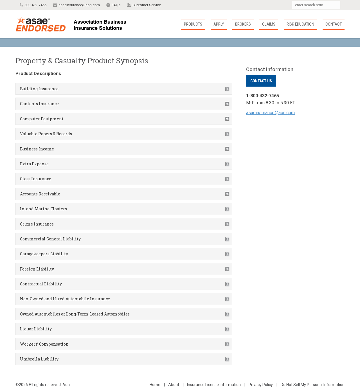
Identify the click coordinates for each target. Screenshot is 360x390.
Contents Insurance (39, 103)
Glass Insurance (35, 178)
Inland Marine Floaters (43, 208)
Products (193, 24)
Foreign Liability (37, 269)
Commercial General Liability (50, 239)
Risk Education (300, 24)
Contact (333, 24)
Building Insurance (39, 88)
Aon (66, 384)
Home (155, 384)
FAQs (116, 5)
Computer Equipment (42, 118)
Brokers (243, 24)
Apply (218, 24)
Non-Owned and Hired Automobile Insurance (65, 298)
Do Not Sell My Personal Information (313, 384)
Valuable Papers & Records (46, 133)
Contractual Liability (41, 284)
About (173, 384)
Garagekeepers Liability (44, 253)
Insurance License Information (214, 384)
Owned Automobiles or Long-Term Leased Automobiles (75, 314)
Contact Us (261, 81)
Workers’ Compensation (44, 344)
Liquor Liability (36, 329)
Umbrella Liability (39, 359)
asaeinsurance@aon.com (79, 5)
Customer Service (146, 5)
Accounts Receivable (40, 194)
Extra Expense (34, 163)
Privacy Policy (261, 384)
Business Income (37, 149)
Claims (268, 24)
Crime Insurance (37, 224)
